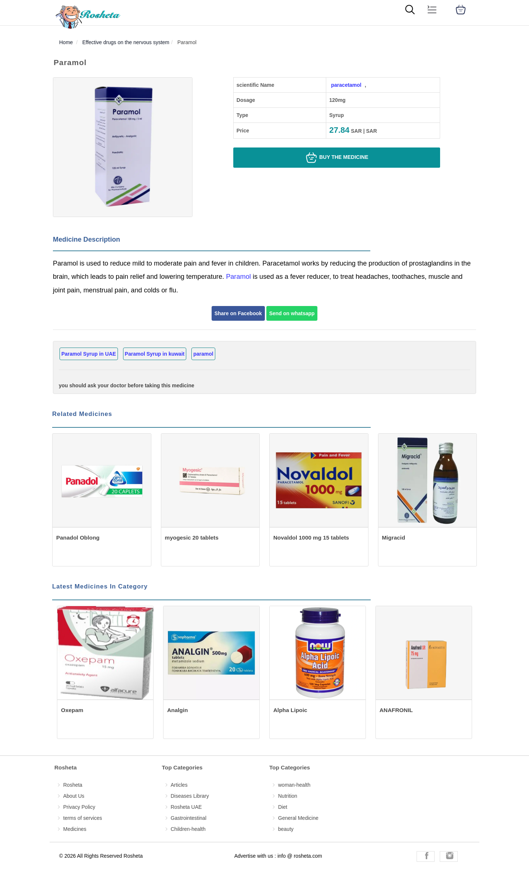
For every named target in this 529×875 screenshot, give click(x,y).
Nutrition (287, 796)
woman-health (294, 785)
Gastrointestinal (188, 818)
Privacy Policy (79, 807)
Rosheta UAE (186, 807)
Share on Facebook (238, 313)
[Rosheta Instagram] (449, 856)
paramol (203, 354)
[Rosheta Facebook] (426, 856)
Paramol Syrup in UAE (88, 354)
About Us (73, 796)
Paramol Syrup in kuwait (155, 354)
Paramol (238, 276)
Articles (179, 785)
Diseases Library (190, 796)
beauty (286, 829)
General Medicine (298, 818)
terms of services (82, 818)
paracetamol (346, 85)
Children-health (188, 829)
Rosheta (72, 785)
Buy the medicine (336, 157)
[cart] (460, 9)
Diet (282, 807)
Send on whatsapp (292, 313)
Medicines (74, 829)
